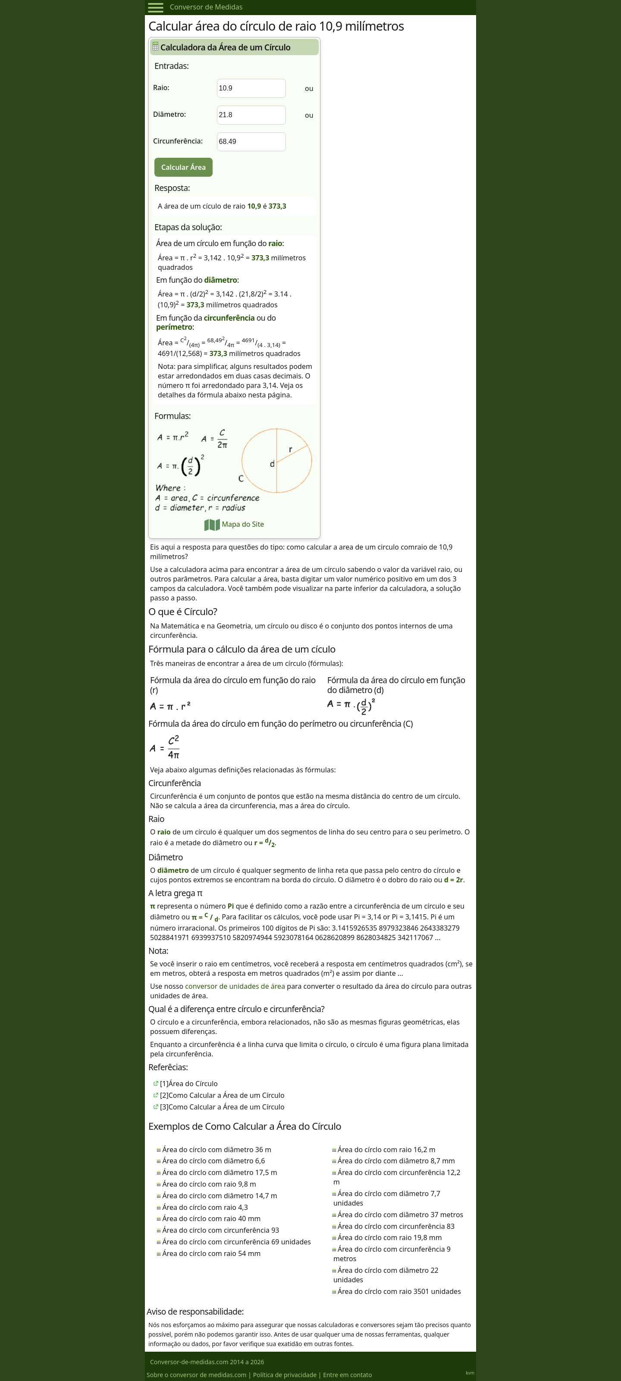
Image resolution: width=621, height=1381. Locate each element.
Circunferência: (178, 141)
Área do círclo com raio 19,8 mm (390, 1237)
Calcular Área (183, 167)
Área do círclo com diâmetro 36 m (216, 1149)
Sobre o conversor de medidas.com (197, 1375)
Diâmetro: (169, 114)
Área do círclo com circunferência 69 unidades (236, 1242)
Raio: (161, 87)
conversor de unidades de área (235, 986)
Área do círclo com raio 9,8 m (209, 1184)
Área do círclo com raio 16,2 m (387, 1149)
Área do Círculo (193, 1083)
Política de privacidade (285, 1375)
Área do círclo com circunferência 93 (220, 1230)
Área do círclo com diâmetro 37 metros (400, 1214)
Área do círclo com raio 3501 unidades (399, 1291)
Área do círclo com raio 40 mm (211, 1218)
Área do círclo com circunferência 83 (396, 1226)
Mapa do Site (234, 524)
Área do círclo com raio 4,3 (205, 1207)
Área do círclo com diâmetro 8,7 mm (396, 1160)
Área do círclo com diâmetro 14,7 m (219, 1195)
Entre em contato (347, 1375)
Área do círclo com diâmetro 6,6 (213, 1160)
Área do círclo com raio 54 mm (211, 1253)
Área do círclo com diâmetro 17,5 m (219, 1172)
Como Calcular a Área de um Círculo (227, 1095)
